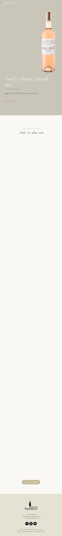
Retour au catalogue (10, 101)
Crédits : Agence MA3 (39, 531)
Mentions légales (27, 531)
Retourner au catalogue (31, 482)
